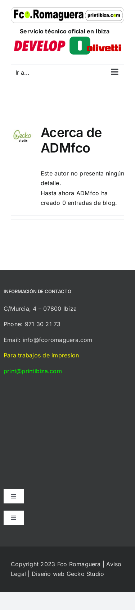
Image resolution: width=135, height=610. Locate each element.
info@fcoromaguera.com (58, 339)
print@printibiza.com (33, 371)
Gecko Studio (85, 573)
